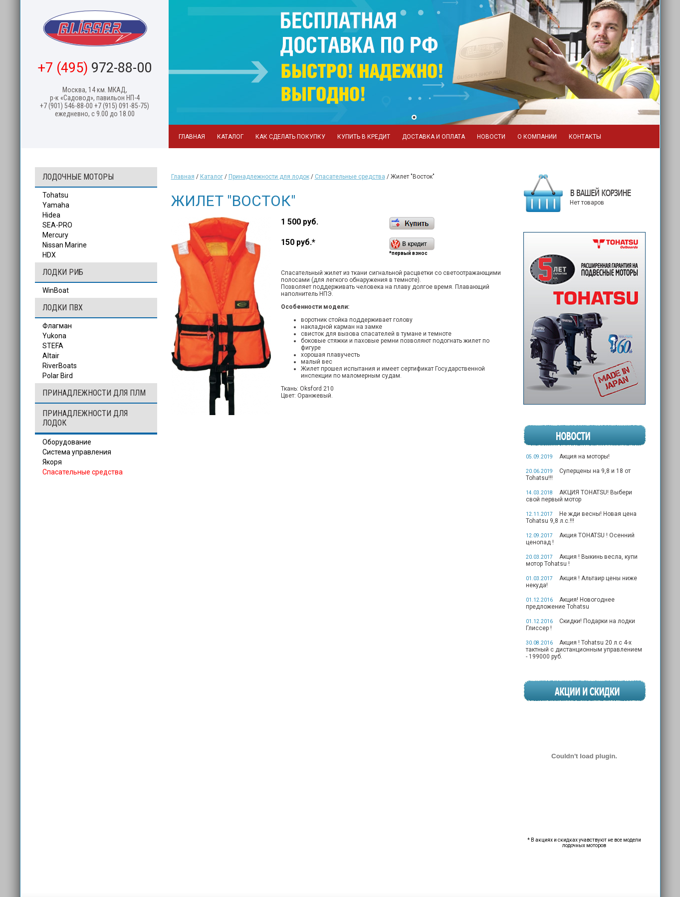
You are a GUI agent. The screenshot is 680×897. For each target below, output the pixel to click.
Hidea (51, 215)
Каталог (230, 136)
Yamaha (55, 205)
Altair (50, 356)
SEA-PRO (57, 225)
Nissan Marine (64, 245)
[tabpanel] (414, 62)
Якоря (52, 462)
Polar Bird (57, 376)
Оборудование (66, 442)
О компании (537, 136)
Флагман (57, 326)
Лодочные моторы (78, 177)
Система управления (76, 452)
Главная (192, 136)
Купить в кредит (363, 136)
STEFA (52, 346)
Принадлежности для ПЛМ (94, 393)
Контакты (585, 136)
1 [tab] (414, 117)
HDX (49, 255)
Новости (491, 136)
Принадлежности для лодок (85, 418)
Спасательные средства (82, 472)
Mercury (55, 235)
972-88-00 (94, 68)
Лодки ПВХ (62, 307)
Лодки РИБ (62, 272)
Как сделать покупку (290, 136)
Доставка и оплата (433, 136)
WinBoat (55, 290)
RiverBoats (59, 366)
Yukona (54, 336)
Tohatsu (55, 195)
